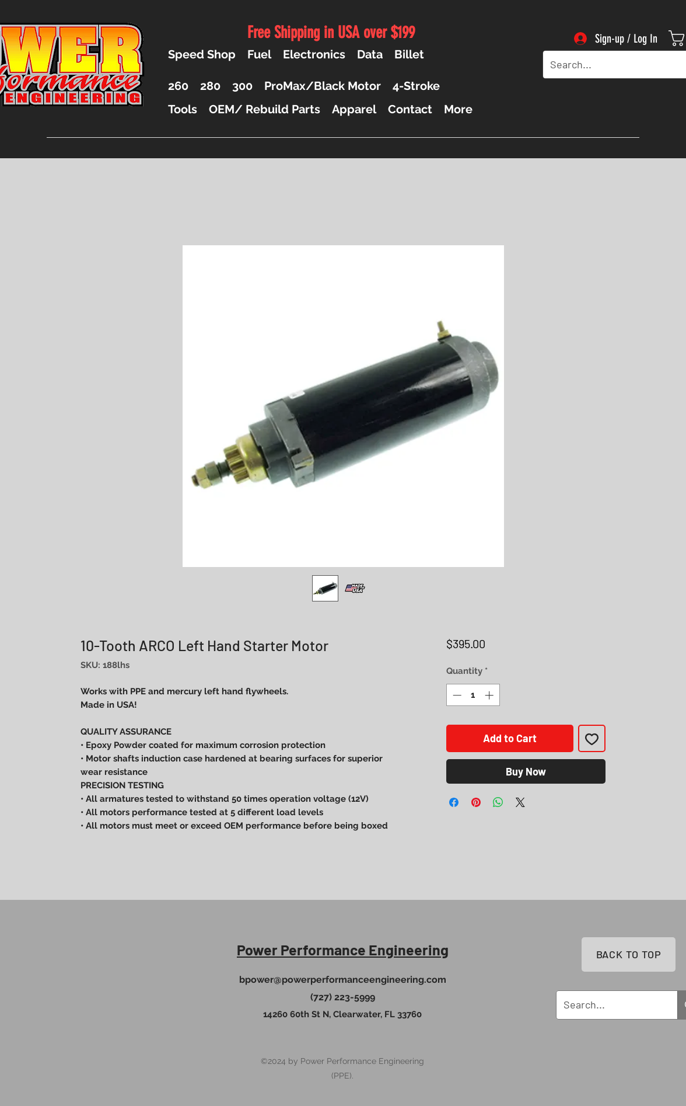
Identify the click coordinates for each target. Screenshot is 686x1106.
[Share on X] (520, 802)
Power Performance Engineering (343, 949)
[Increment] (490, 695)
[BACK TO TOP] (629, 954)
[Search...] (608, 65)
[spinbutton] (472, 695)
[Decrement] (456, 695)
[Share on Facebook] (454, 802)
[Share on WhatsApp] (498, 802)
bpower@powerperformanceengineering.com (342, 979)
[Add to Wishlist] (592, 738)
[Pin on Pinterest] (476, 802)
